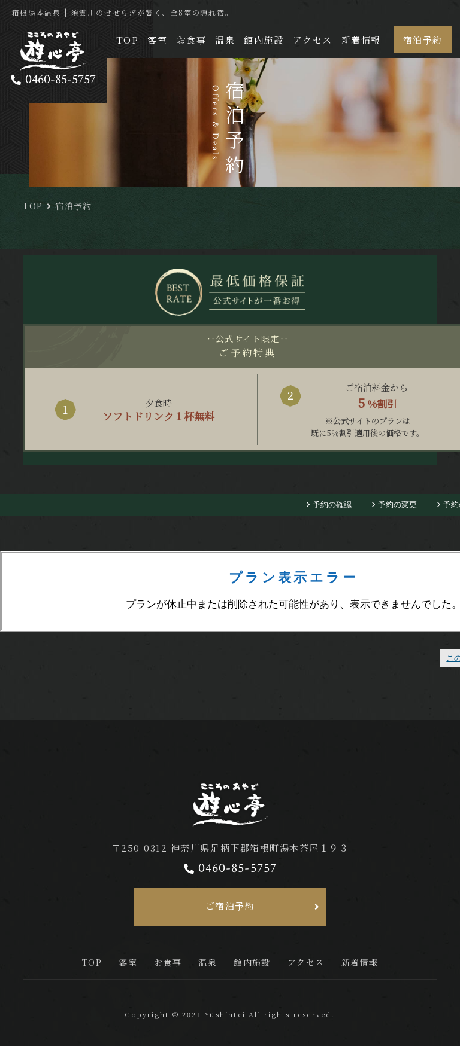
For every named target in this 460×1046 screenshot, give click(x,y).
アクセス (312, 39)
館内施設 (263, 39)
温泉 (225, 39)
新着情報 (361, 39)
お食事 (192, 39)
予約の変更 (397, 504)
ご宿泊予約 (230, 905)
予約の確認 (332, 504)
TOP (127, 39)
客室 (157, 39)
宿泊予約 (423, 39)
